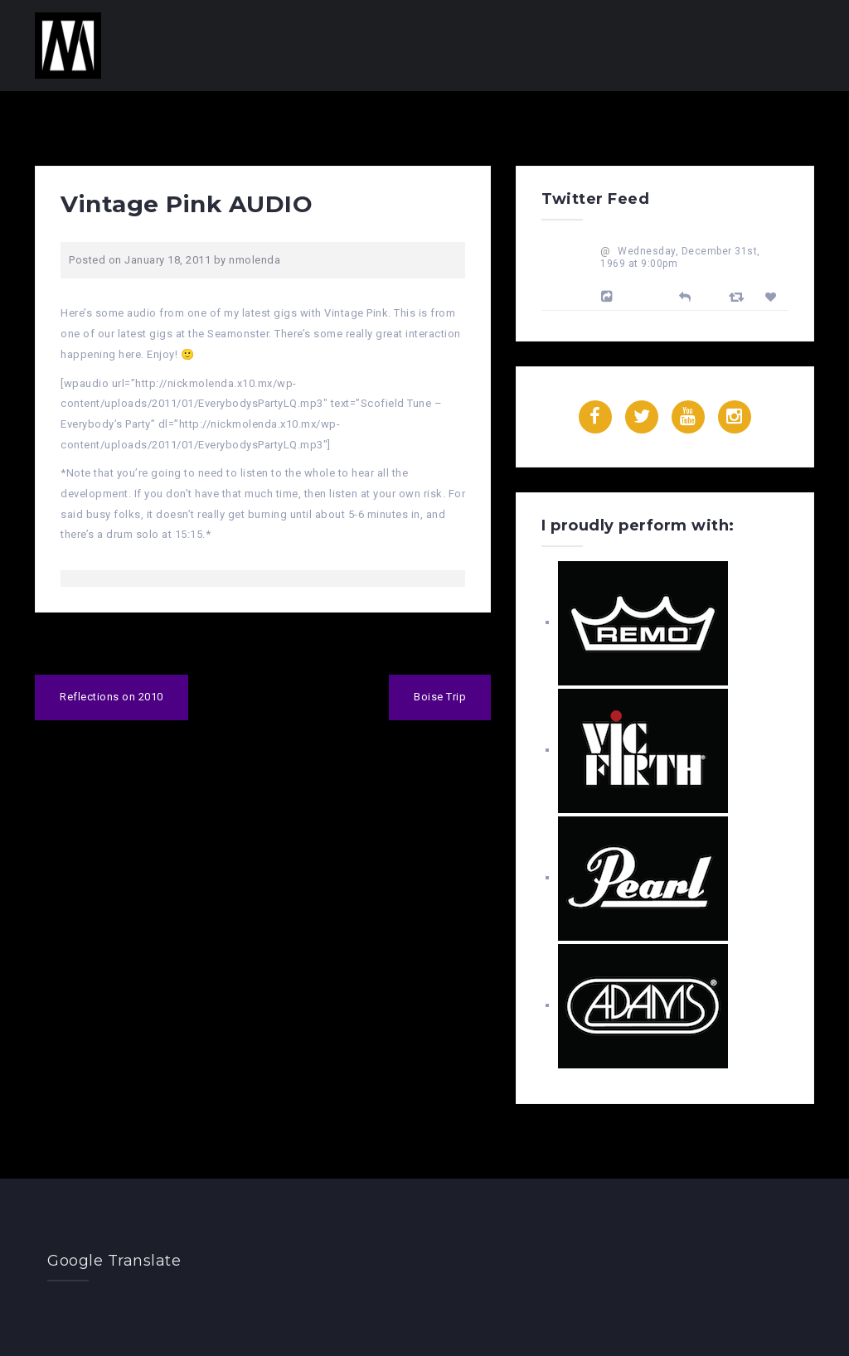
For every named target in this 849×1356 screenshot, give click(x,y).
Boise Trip (440, 696)
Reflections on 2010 (111, 696)
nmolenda (254, 260)
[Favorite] (773, 297)
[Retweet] (739, 296)
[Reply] (685, 295)
